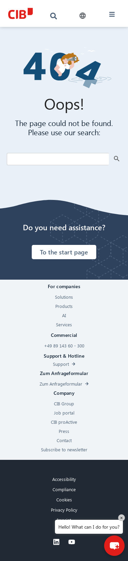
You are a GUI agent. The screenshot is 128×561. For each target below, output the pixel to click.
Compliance (64, 489)
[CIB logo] (20, 13)
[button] (82, 16)
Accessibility (64, 479)
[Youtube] (71, 542)
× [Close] (121, 517)
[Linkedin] (56, 542)
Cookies (64, 499)
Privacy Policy (64, 510)
